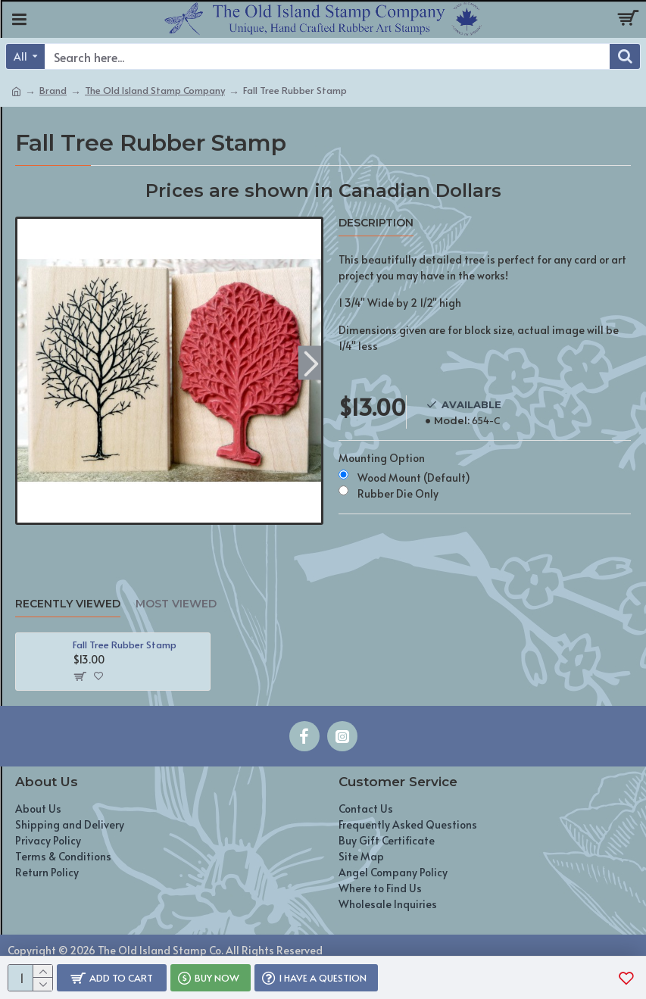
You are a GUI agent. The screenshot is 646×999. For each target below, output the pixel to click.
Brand (53, 90)
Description (376, 223)
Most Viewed (176, 604)
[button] (311, 363)
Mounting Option (382, 458)
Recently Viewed (67, 604)
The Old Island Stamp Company (155, 90)
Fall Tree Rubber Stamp (124, 644)
